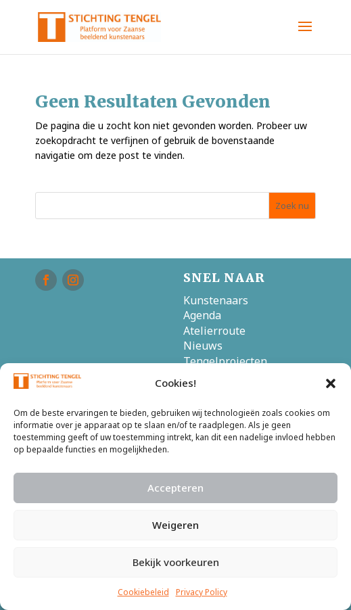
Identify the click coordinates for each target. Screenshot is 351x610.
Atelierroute (214, 330)
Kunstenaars (215, 300)
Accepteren (175, 487)
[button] (330, 383)
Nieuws (203, 345)
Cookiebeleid (143, 592)
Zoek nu (292, 206)
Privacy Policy (201, 592)
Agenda (202, 315)
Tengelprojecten (225, 361)
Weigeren (175, 525)
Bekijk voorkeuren (176, 562)
